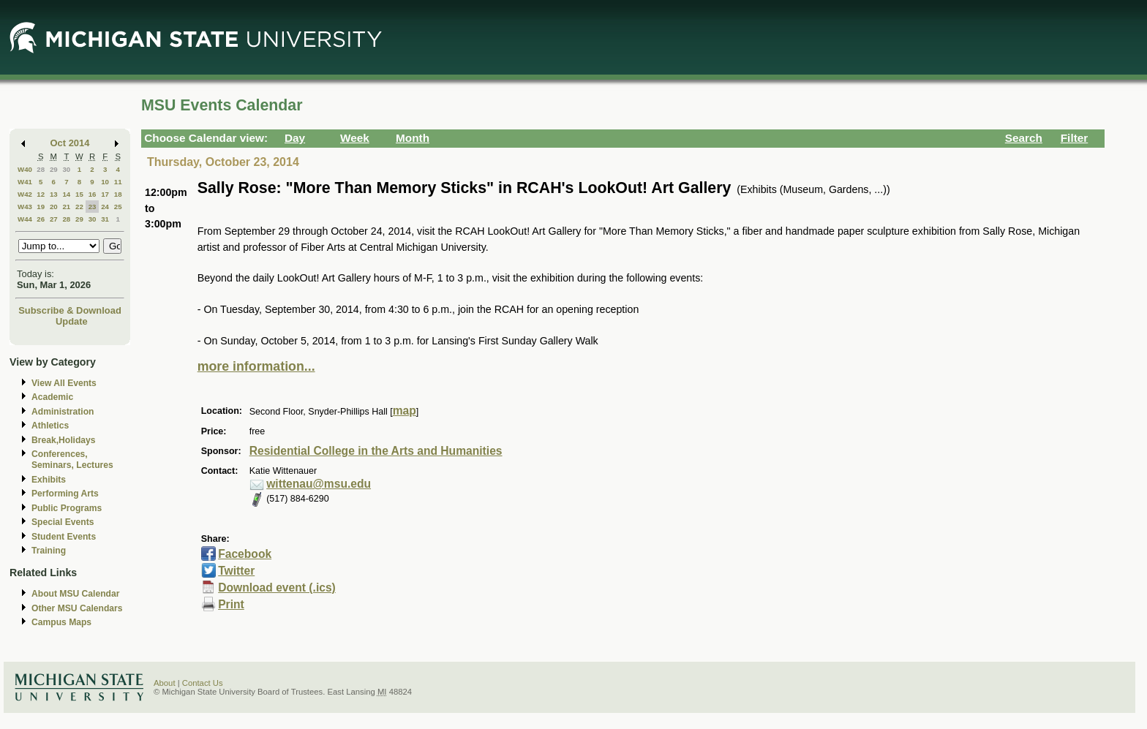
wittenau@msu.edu (318, 483)
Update (72, 321)
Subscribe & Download (69, 310)
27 (54, 219)
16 (93, 194)
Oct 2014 (70, 142)
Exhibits (48, 480)
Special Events (62, 522)
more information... (256, 366)
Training (48, 550)
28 (41, 169)
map (404, 410)
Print (231, 604)
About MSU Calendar (75, 594)
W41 (25, 182)
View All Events (64, 383)
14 (66, 194)
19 (41, 207)
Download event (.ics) (277, 587)
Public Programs (66, 508)
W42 (25, 194)
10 (105, 182)
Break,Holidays (63, 440)
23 (93, 207)
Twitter (236, 570)
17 (105, 194)
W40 (25, 169)
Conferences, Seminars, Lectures (72, 459)
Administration (62, 412)
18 (118, 194)
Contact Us (202, 683)
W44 (25, 219)
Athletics (50, 425)
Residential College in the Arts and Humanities (376, 451)
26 (41, 219)
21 (66, 207)
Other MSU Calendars (77, 608)
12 (41, 194)
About (165, 683)
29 (54, 169)
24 (105, 207)
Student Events (63, 537)
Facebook (244, 554)
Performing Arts (65, 493)
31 (105, 219)
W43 (25, 207)
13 (54, 194)
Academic (52, 397)
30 (66, 169)
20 (54, 207)
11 (118, 182)
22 (79, 207)
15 (79, 194)
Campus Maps (61, 622)
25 (118, 207)
